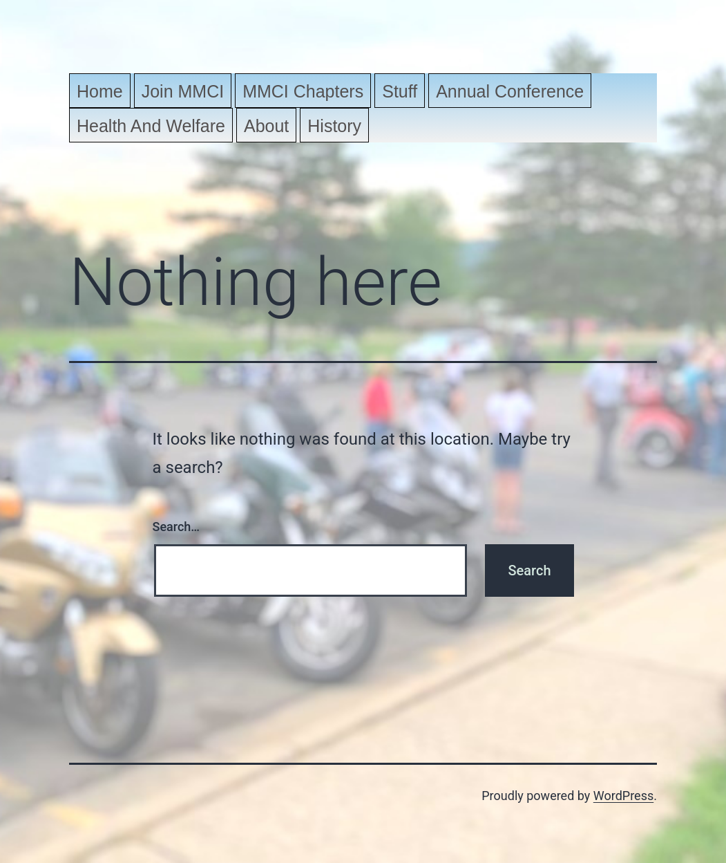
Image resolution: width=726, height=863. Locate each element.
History (334, 126)
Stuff (399, 91)
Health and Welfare (151, 126)
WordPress (623, 795)
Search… (176, 526)
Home (100, 91)
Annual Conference (510, 91)
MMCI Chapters (302, 91)
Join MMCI (183, 91)
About (266, 126)
